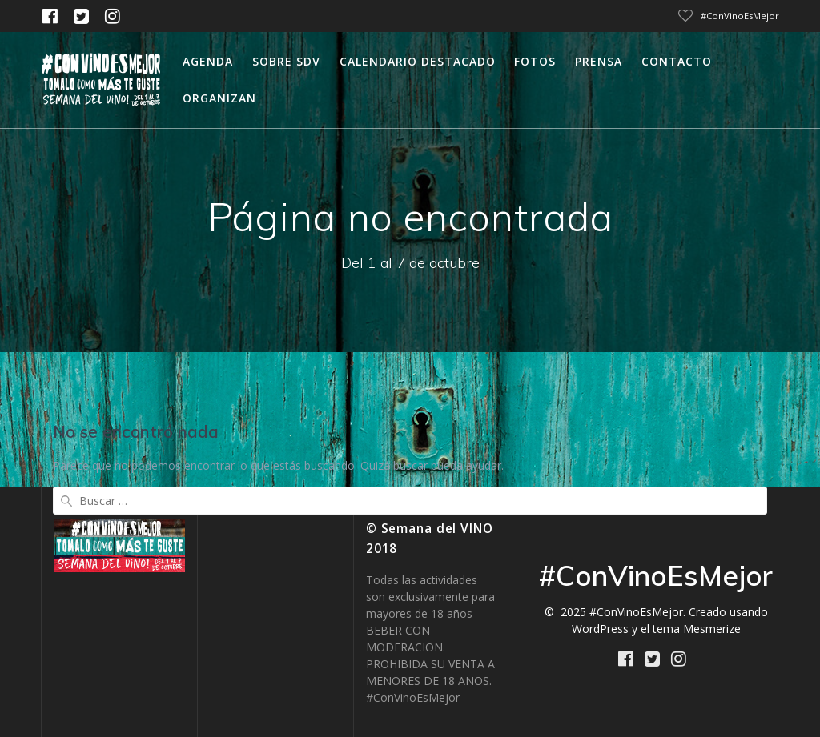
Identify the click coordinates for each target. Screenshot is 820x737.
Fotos (535, 61)
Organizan (219, 98)
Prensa (598, 61)
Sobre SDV (286, 61)
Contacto (676, 61)
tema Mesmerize (697, 628)
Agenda (208, 61)
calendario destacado (418, 61)
